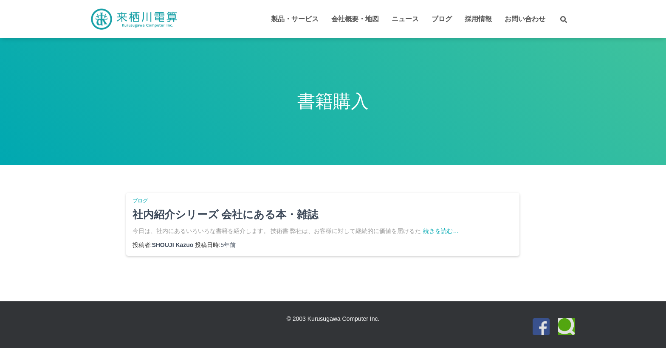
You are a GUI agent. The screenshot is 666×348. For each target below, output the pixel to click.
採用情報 (478, 18)
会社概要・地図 (355, 18)
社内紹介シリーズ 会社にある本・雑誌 (226, 214)
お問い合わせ (525, 18)
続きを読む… (441, 230)
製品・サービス (295, 18)
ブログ (442, 18)
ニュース (405, 18)
